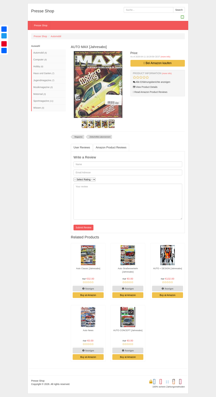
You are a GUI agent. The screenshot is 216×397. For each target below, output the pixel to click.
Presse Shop (40, 25)
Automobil (56, 36)
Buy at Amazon (88, 295)
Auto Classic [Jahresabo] (88, 268)
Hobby (38, 66)
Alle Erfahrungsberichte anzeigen (151, 82)
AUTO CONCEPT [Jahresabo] (127, 330)
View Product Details (145, 87)
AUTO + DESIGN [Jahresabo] (167, 268)
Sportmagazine (43, 101)
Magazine (79, 137)
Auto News (88, 330)
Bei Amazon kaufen (158, 63)
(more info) (165, 57)
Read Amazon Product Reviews (150, 92)
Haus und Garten (43, 73)
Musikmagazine (43, 87)
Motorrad (39, 94)
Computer (40, 59)
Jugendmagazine (43, 80)
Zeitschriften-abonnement (100, 137)
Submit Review (83, 227)
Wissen (38, 107)
